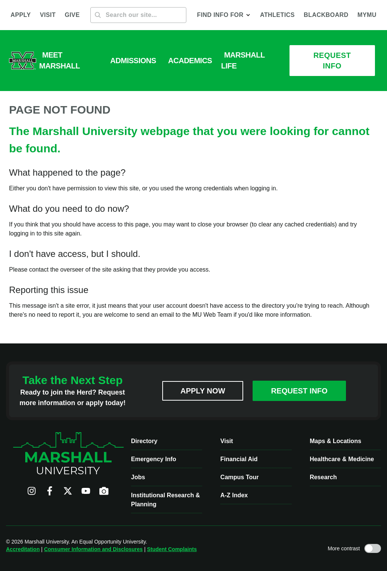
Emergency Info (153, 459)
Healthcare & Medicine (342, 459)
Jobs (138, 477)
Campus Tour (239, 477)
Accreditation (23, 549)
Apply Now (202, 391)
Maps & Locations (335, 441)
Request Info (299, 391)
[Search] (138, 15)
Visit (226, 441)
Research (323, 477)
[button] (223, 15)
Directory (144, 441)
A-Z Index (234, 495)
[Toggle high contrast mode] (372, 548)
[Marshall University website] (22, 61)
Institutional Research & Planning (165, 499)
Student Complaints (172, 549)
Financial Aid (238, 459)
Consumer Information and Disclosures (93, 549)
